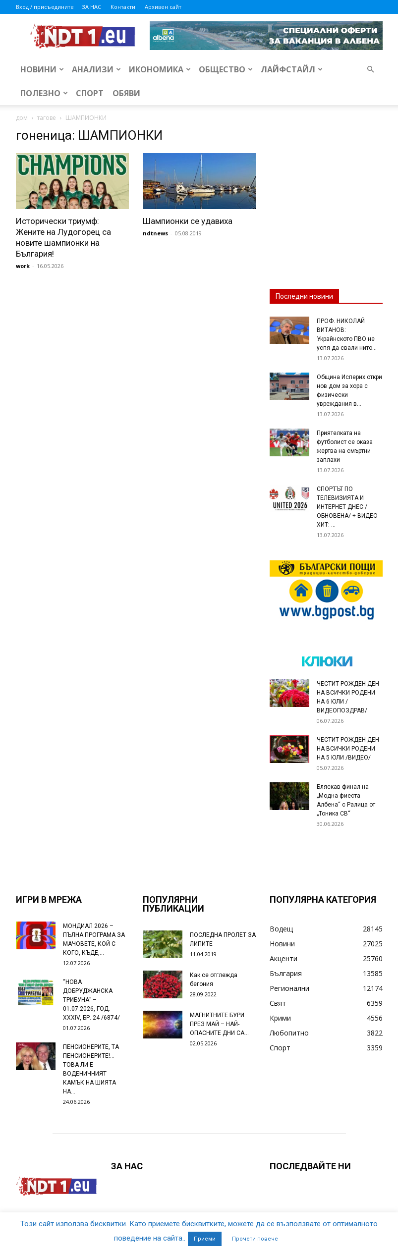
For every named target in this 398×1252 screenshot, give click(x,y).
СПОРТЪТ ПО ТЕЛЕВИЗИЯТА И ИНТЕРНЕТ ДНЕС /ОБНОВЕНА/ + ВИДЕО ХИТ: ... (347, 507)
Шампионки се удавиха (187, 221)
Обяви (126, 93)
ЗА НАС (91, 6)
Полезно (44, 93)
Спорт (90, 93)
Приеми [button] (205, 1239)
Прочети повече (255, 1239)
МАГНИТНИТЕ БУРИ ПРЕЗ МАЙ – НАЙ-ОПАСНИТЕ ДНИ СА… (219, 1024)
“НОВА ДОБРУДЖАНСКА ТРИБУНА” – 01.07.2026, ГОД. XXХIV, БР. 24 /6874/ (91, 1000)
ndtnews (155, 233)
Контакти (123, 6)
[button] (371, 69)
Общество (226, 69)
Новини (42, 69)
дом (22, 117)
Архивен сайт (163, 6)
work (23, 266)
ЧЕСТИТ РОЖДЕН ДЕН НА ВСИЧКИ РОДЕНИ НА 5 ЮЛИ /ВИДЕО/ (348, 748)
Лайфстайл (292, 69)
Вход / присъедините (45, 6)
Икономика (160, 69)
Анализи (96, 69)
